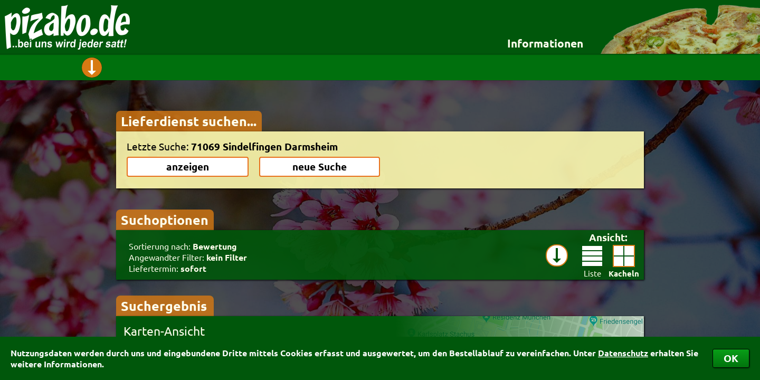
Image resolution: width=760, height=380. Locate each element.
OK (731, 358)
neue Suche (319, 166)
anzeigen (187, 166)
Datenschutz (623, 352)
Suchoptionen (164, 219)
